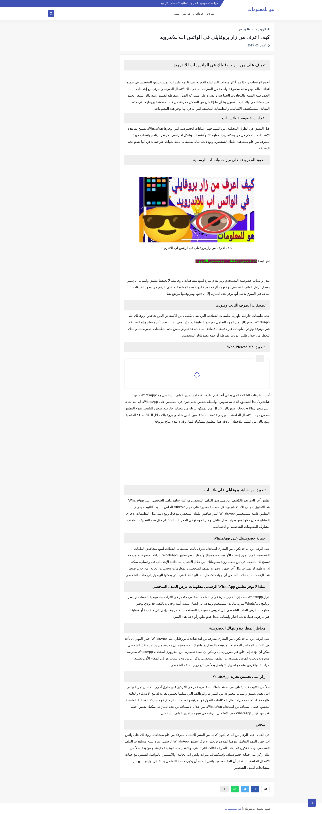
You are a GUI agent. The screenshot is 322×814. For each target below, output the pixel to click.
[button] (255, 789)
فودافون (198, 13)
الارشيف (164, 3)
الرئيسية (263, 29)
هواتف (186, 13)
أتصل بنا (194, 3)
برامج (244, 29)
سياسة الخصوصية (209, 3)
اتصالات (210, 13)
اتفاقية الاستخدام (178, 3)
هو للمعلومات (260, 9)
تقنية (176, 13)
